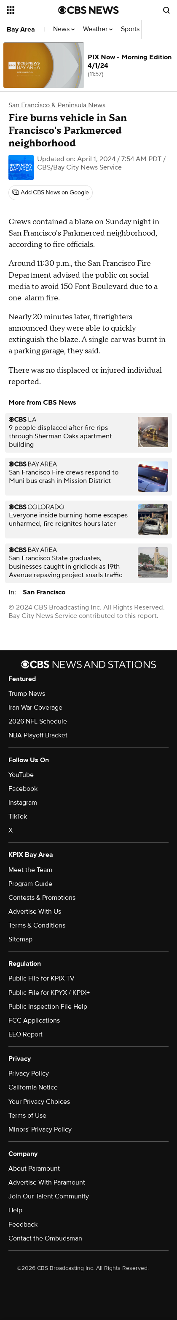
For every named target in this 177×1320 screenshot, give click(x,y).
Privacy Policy (28, 1073)
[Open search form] (166, 10)
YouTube (21, 774)
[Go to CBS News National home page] (88, 10)
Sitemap (20, 939)
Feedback (23, 1224)
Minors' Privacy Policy (40, 1129)
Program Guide (30, 883)
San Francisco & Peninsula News (56, 105)
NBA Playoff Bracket (37, 735)
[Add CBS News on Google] (50, 192)
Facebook (23, 788)
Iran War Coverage (35, 707)
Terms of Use (27, 1115)
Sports (133, 29)
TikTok (17, 816)
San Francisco (44, 592)
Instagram (22, 802)
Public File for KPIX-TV (41, 978)
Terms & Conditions (36, 925)
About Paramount (34, 1168)
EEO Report (25, 1034)
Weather (98, 29)
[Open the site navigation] (32, 10)
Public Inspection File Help (47, 1006)
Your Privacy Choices (39, 1101)
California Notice (33, 1087)
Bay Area (21, 29)
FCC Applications (34, 1020)
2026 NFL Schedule (37, 721)
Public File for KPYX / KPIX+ (49, 992)
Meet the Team (30, 870)
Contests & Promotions (41, 897)
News (64, 29)
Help (15, 1210)
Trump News (26, 693)
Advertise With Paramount (46, 1182)
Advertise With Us (34, 911)
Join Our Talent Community (48, 1196)
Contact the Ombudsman (45, 1238)
